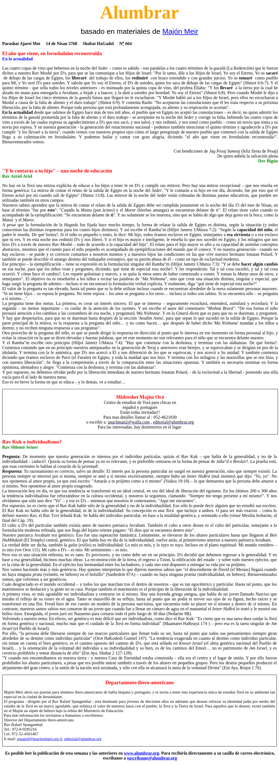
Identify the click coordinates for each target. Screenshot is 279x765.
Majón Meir (180, 31)
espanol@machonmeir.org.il (39, 739)
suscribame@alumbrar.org (152, 758)
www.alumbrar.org (141, 753)
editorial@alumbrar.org (82, 739)
